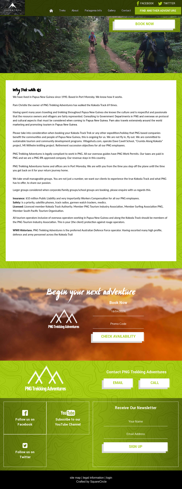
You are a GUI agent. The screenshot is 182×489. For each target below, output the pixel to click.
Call (155, 382)
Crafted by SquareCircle (91, 481)
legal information (93, 477)
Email (118, 382)
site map (75, 477)
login (109, 477)
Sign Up (135, 446)
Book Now (144, 24)
